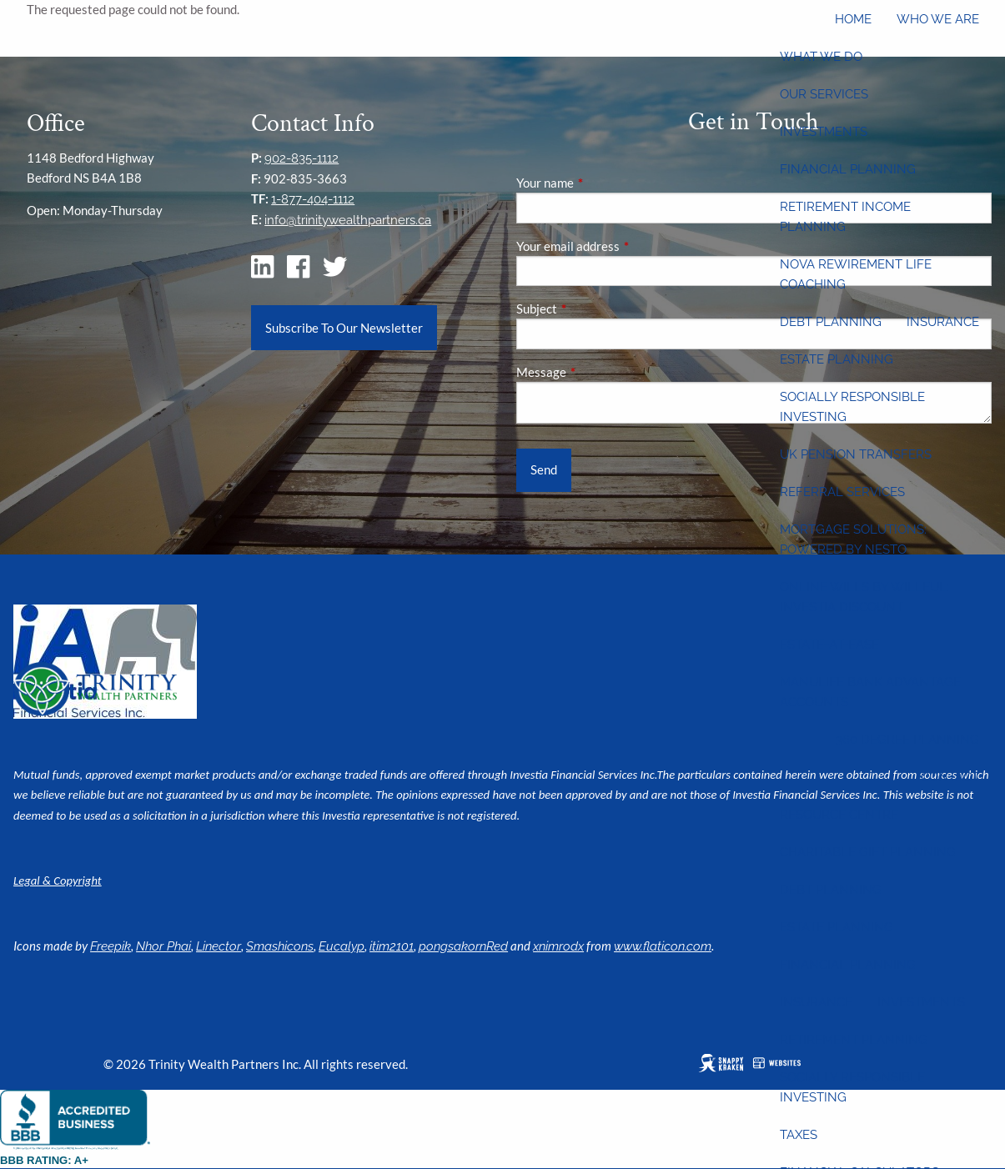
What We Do (821, 56)
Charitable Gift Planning (868, 852)
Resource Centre (839, 814)
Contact (950, 777)
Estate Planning (836, 359)
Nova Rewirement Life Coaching (856, 274)
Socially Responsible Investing (852, 406)
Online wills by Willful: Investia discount (864, 597)
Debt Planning (831, 321)
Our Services (824, 94)
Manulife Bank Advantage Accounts (870, 692)
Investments (823, 131)
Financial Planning (848, 169)
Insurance (943, 321)
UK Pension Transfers (856, 454)
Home (853, 19)
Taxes (798, 1134)
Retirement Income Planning (845, 216)
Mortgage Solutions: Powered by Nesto (853, 539)
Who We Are (938, 19)
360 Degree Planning (907, 739)
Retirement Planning (853, 1039)
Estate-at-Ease (829, 644)
